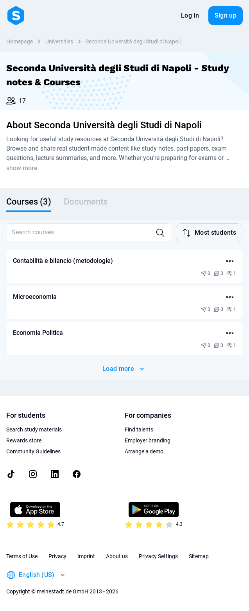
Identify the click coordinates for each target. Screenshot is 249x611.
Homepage (19, 41)
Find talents (139, 429)
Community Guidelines (33, 451)
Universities (59, 41)
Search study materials (34, 429)
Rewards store (23, 440)
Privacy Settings (158, 556)
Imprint (86, 556)
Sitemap (199, 556)
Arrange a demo (144, 451)
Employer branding (147, 440)
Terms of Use (22, 556)
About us (117, 556)
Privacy (57, 556)
